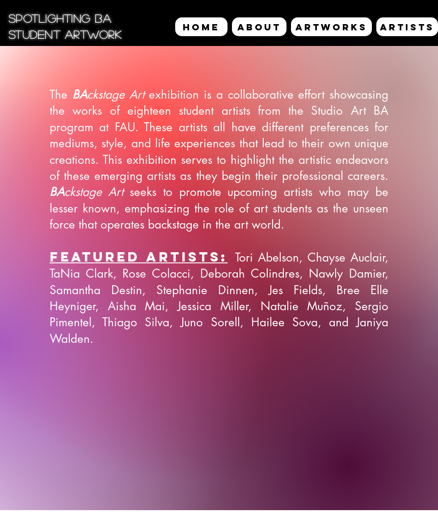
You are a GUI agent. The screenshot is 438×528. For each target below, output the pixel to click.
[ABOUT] (259, 26)
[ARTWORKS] (331, 26)
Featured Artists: (138, 257)
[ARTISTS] (407, 26)
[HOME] (201, 26)
